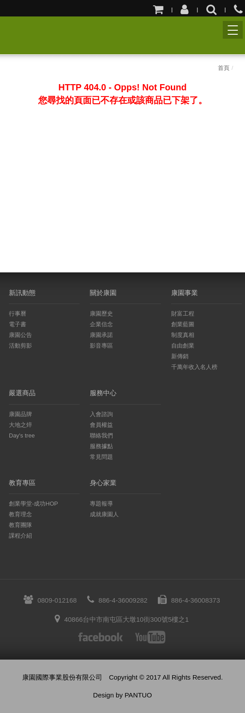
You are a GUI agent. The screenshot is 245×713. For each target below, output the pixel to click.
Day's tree (22, 435)
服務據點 (101, 446)
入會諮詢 (101, 414)
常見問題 (101, 457)
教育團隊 (20, 525)
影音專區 (101, 345)
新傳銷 (180, 356)
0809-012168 (50, 600)
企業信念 (101, 324)
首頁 (223, 68)
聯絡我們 (101, 435)
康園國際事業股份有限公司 (16, 34)
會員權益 (101, 424)
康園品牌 (20, 414)
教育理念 (20, 514)
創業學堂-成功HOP (33, 503)
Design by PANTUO (122, 695)
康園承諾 (101, 335)
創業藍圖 (182, 324)
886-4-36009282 (117, 600)
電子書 (17, 324)
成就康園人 (104, 514)
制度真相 (182, 335)
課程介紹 (20, 535)
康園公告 (20, 335)
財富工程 (182, 313)
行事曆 (17, 313)
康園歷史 (101, 313)
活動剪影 (20, 345)
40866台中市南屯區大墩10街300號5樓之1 (122, 619)
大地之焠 (20, 424)
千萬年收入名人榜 (194, 367)
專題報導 (101, 503)
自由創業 (182, 345)
